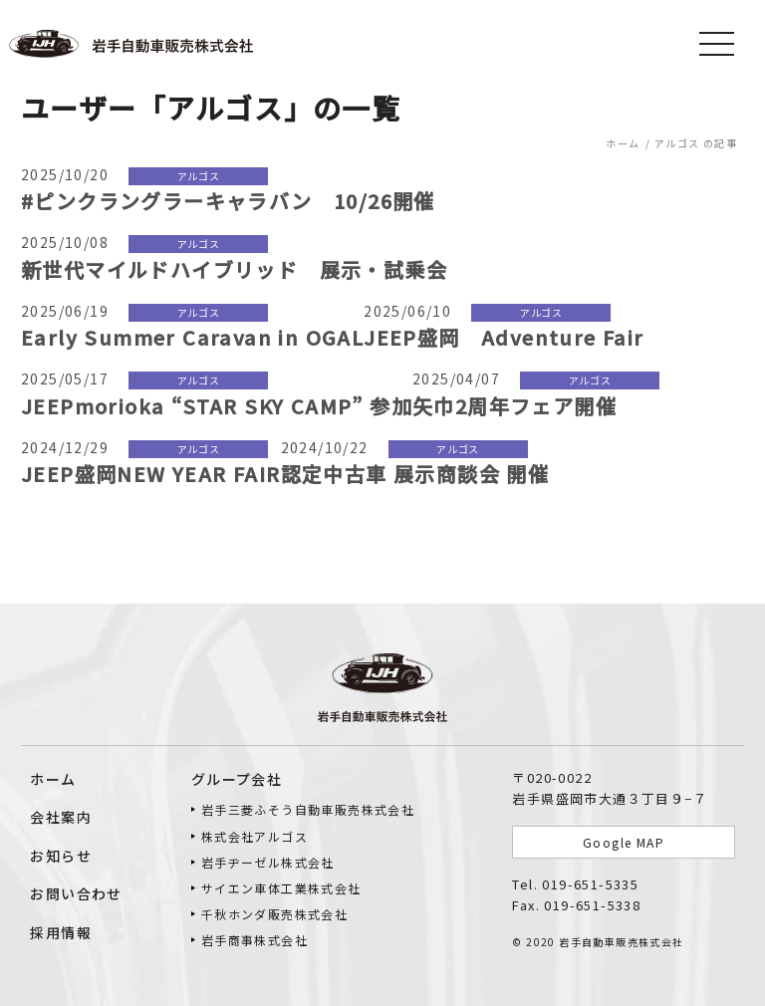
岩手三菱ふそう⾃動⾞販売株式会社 (307, 809)
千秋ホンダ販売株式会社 (274, 913)
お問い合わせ (76, 893)
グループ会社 (236, 779)
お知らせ (61, 856)
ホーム (53, 779)
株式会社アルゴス (254, 836)
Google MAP (623, 842)
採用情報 (61, 932)
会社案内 (61, 817)
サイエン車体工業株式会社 (281, 888)
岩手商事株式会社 (254, 939)
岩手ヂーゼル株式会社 (268, 862)
